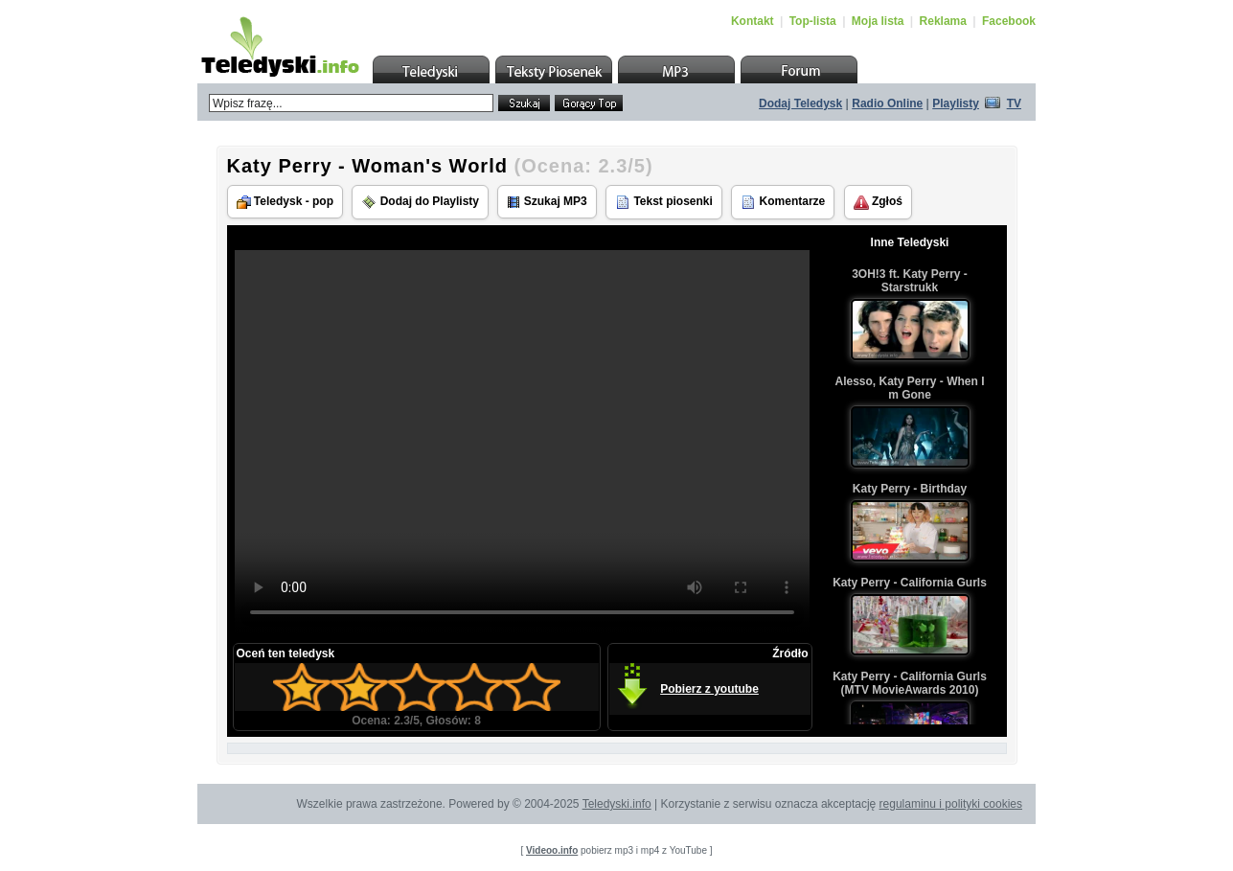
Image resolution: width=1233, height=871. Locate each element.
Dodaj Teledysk (800, 103)
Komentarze (783, 202)
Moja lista (878, 21)
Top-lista (812, 21)
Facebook (1009, 21)
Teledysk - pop (285, 202)
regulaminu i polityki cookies (950, 804)
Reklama (943, 21)
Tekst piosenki (664, 202)
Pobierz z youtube (709, 689)
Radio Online (887, 103)
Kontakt (752, 21)
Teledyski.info (616, 804)
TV (1014, 103)
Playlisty (955, 103)
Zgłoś (878, 202)
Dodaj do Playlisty (420, 202)
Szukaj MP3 (546, 202)
